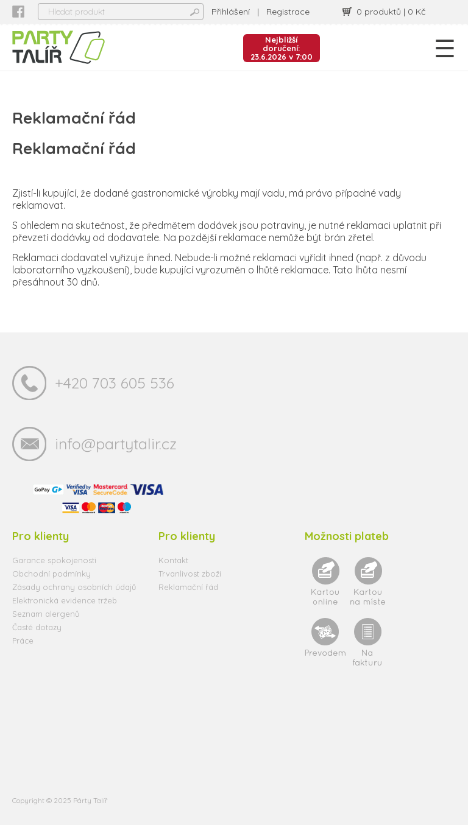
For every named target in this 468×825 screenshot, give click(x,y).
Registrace (288, 11)
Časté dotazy (37, 627)
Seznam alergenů (45, 614)
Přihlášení (230, 11)
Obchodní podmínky (51, 573)
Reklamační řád (188, 587)
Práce (23, 640)
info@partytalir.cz (116, 443)
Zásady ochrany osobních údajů (74, 587)
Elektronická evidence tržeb (64, 600)
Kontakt (173, 560)
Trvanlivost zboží (189, 573)
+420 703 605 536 (114, 382)
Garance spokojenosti (54, 560)
